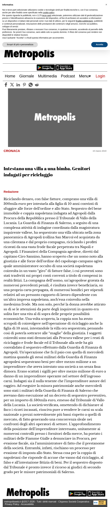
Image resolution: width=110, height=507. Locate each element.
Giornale (26, 76)
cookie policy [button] (48, 12)
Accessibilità (27, 504)
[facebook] (6, 85)
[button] (106, 4)
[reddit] (37, 85)
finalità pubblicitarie (84, 21)
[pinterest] (24, 85)
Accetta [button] (99, 44)
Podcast (68, 76)
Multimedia (47, 76)
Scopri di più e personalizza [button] (20, 44)
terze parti (46, 15)
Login (100, 76)
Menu (84, 76)
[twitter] (12, 85)
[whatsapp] (31, 85)
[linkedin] (18, 85)
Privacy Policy (12, 504)
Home (10, 76)
